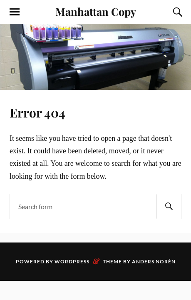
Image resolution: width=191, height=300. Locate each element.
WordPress (72, 261)
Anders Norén (154, 261)
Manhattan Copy (95, 11)
